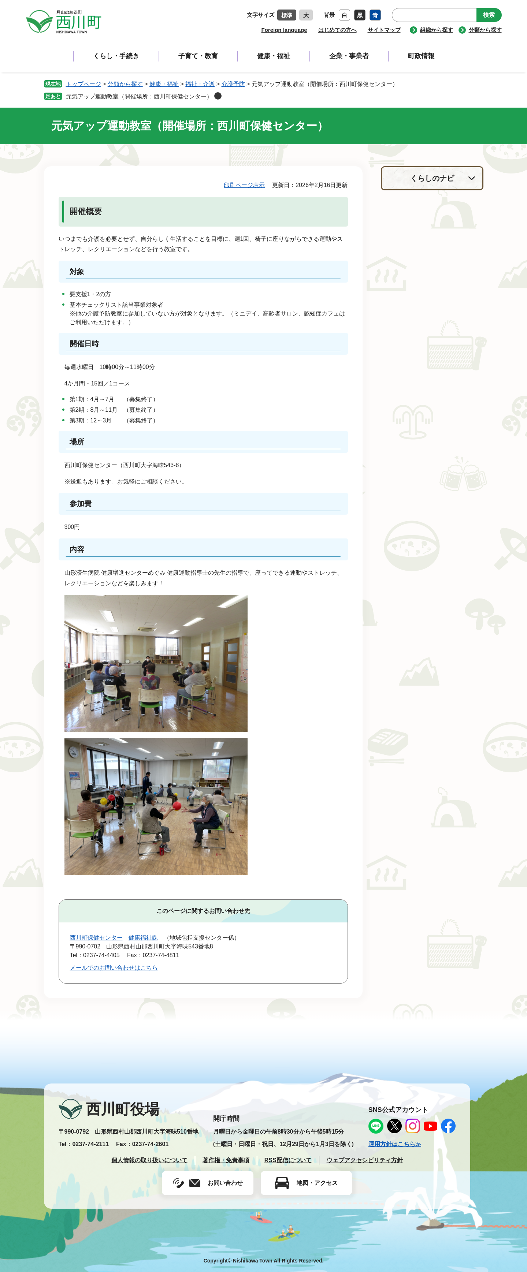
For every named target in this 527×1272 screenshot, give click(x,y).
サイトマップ (384, 30)
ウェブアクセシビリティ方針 (365, 1160)
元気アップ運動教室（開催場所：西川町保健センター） (139, 96)
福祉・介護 (200, 84)
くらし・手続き (116, 56)
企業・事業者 (349, 56)
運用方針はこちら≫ (394, 1144)
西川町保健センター (96, 938)
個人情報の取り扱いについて (149, 1160)
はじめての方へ (337, 30)
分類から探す (485, 30)
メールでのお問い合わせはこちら (114, 968)
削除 (218, 96)
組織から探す (436, 30)
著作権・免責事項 (226, 1160)
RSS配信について (288, 1160)
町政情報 (421, 56)
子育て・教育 (198, 56)
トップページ (83, 84)
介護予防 (233, 84)
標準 (286, 15)
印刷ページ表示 (244, 185)
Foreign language (284, 30)
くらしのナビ (432, 178)
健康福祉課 (143, 938)
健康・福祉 (273, 56)
